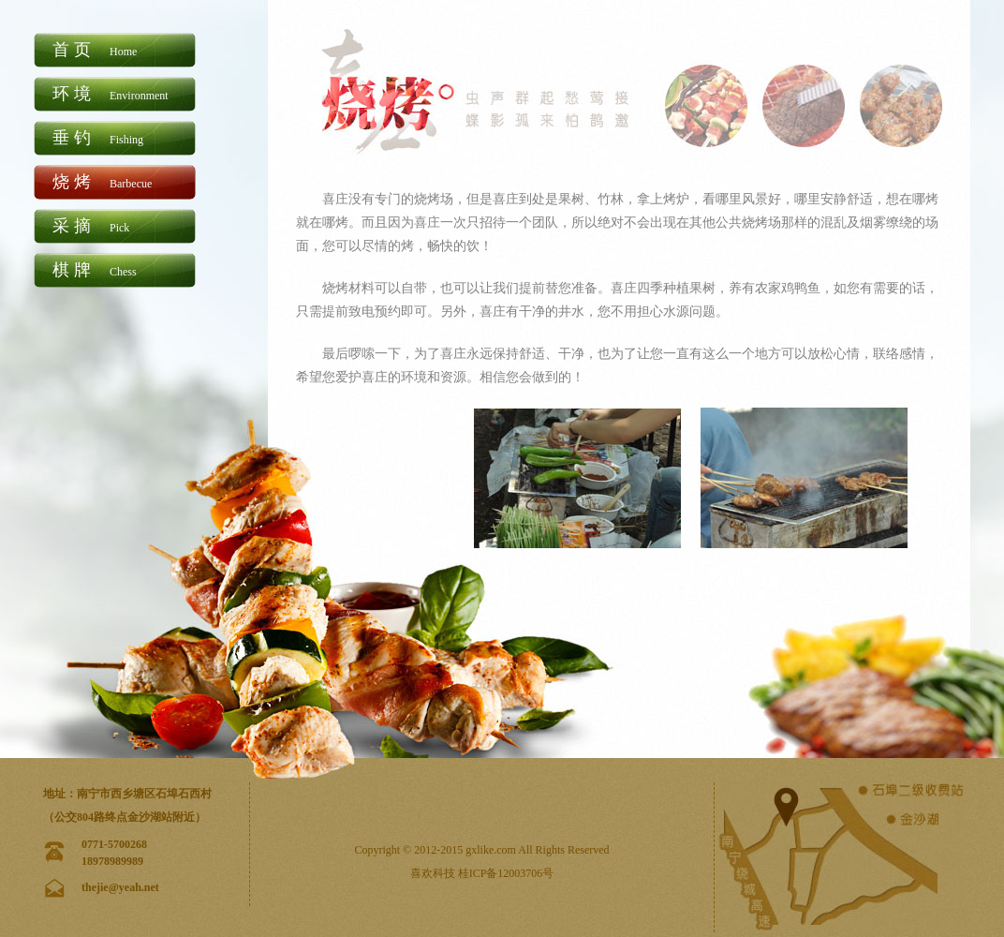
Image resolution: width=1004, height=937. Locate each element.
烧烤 (102, 181)
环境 (110, 93)
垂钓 (97, 137)
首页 (94, 49)
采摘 (90, 225)
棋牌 (94, 269)
